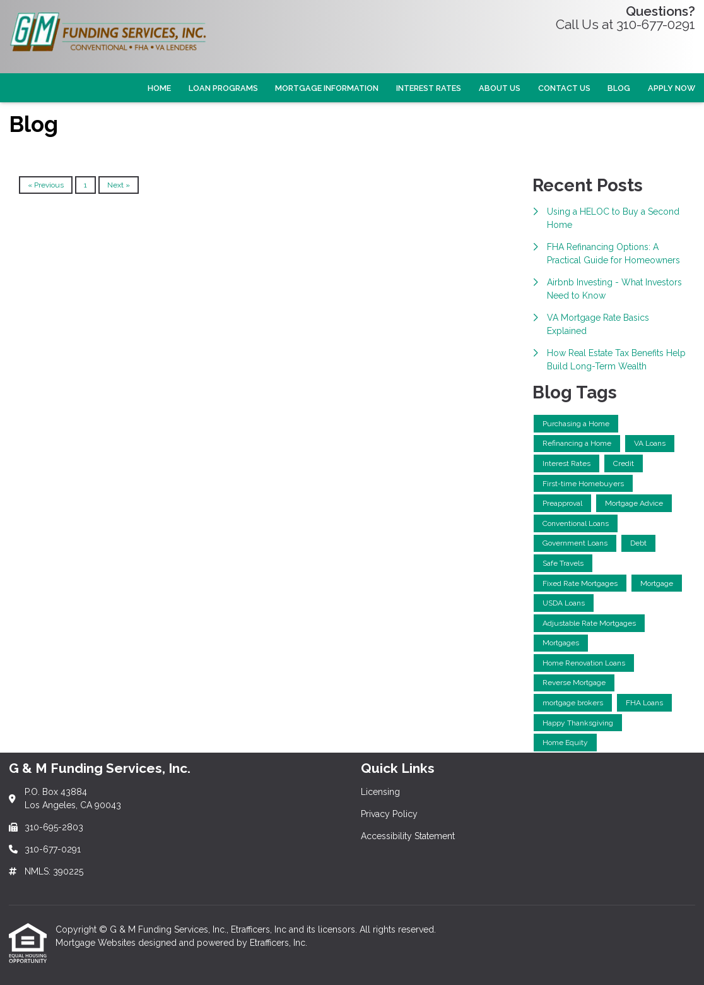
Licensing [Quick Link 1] (380, 792)
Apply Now (671, 88)
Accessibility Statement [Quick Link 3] (408, 836)
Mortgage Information (326, 88)
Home (159, 88)
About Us (499, 88)
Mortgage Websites (97, 943)
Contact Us (564, 88)
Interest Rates (428, 88)
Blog (618, 88)
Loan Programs (223, 88)
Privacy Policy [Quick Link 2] (389, 814)
